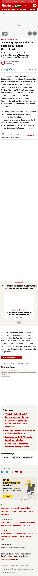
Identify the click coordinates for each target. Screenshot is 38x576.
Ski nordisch (5, 458)
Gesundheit (5, 537)
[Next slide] (36, 26)
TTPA (28, 566)
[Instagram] (12, 472)
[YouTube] (21, 472)
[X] (7, 472)
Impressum (5, 566)
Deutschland (25, 508)
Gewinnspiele (22, 534)
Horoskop (31, 522)
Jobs (22, 2)
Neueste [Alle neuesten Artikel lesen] (32, 10)
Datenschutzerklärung (8, 569)
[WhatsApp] (7, 70)
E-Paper (6, 2)
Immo (15, 2)
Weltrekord (5, 375)
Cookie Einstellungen (8, 572)
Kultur (15, 522)
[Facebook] (10, 70)
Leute (9, 522)
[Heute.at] (6, 5)
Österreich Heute (14, 61)
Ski (13, 458)
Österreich (6, 10)
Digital (22, 522)
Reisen (28, 537)
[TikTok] (16, 472)
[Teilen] (14, 69)
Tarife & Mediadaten (17, 566)
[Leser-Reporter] (26, 5)
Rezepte (32, 534)
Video (3, 540)
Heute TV (26, 526)
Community (23, 511)
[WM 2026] (18, 6)
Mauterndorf (12, 371)
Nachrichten (21, 10)
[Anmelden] (30, 5)
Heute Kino (17, 526)
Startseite (3, 13)
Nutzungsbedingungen (25, 569)
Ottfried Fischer (27, 458)
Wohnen (15, 537)
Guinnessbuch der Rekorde (27, 371)
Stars (3, 522)
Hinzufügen (30, 136)
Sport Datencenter (8, 534)
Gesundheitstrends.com (17, 548)
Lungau (4, 371)
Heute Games (6, 526)
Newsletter (5, 514)
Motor (21, 537)
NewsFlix (31, 2)
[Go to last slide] (1, 26)
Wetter (32, 511)
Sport (13, 10)
